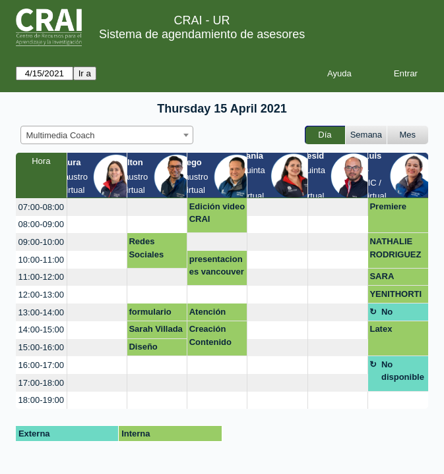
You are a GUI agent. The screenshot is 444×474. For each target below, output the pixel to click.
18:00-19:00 (41, 400)
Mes (408, 135)
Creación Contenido (210, 335)
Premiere (387, 206)
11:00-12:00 (41, 277)
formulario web (150, 314)
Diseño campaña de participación (155, 349)
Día (324, 135)
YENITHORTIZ (395, 296)
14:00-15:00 (41, 329)
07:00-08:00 (41, 207)
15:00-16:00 (41, 347)
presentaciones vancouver (216, 265)
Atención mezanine (208, 314)
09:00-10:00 (41, 242)
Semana (366, 135)
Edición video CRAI (217, 212)
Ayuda (339, 73)
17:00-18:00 (41, 383)
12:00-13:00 (41, 295)
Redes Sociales (146, 247)
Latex (380, 329)
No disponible (402, 314)
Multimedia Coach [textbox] (60, 135)
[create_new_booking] (97, 207)
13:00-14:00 (41, 312)
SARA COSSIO (386, 278)
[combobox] (106, 135)
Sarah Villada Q (155, 331)
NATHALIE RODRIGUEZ (395, 247)
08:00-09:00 (41, 224)
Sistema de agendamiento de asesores (202, 34)
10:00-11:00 (41, 260)
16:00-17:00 (41, 365)
